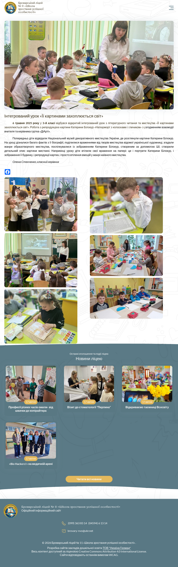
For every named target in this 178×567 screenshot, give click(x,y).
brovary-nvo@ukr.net (80, 530)
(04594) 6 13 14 (97, 523)
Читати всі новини (90, 479)
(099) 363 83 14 (77, 523)
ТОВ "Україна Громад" (117, 547)
